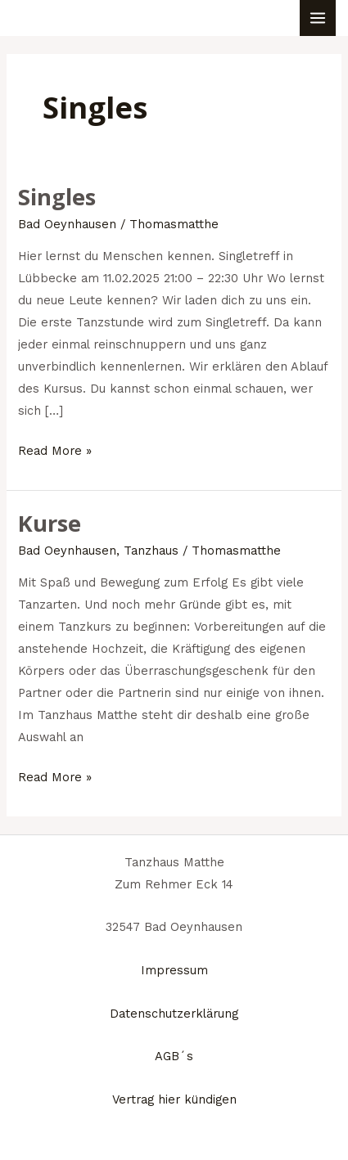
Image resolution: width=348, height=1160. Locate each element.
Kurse (49, 523)
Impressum (174, 970)
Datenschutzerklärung (174, 1013)
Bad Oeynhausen (67, 224)
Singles (57, 197)
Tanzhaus (151, 550)
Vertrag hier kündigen (174, 1099)
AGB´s (174, 1056)
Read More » (55, 449)
